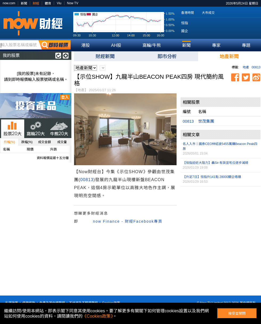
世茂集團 (206, 121)
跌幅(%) (27, 142)
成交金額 (44, 142)
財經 (36, 3)
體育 (48, 3)
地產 (246, 67)
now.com (9, 3)
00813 (256, 67)
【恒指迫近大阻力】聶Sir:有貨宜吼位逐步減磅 (215, 163)
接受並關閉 (237, 313)
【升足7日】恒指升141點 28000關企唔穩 (212, 177)
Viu (59, 3)
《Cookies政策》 (98, 316)
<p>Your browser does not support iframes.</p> (220, 214)
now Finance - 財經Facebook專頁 (127, 221)
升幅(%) (9, 142)
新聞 (24, 3)
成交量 (62, 142)
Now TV (72, 3)
